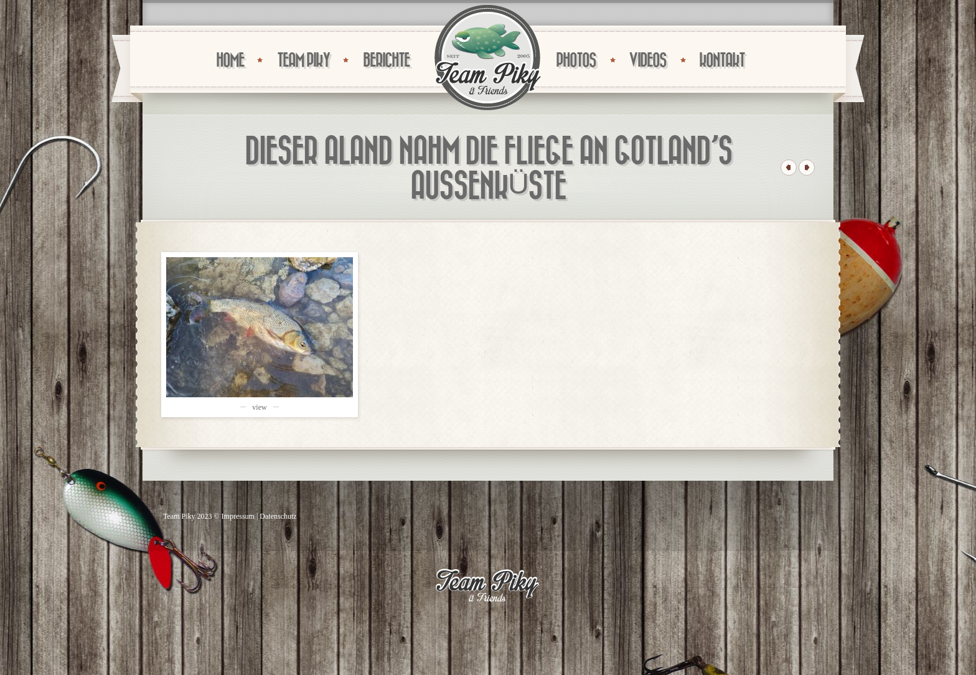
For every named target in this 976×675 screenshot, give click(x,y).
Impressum (238, 516)
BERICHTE (386, 60)
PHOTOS (576, 60)
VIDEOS (647, 60)
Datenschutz (278, 516)
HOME (230, 60)
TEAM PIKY (303, 60)
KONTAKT (721, 60)
